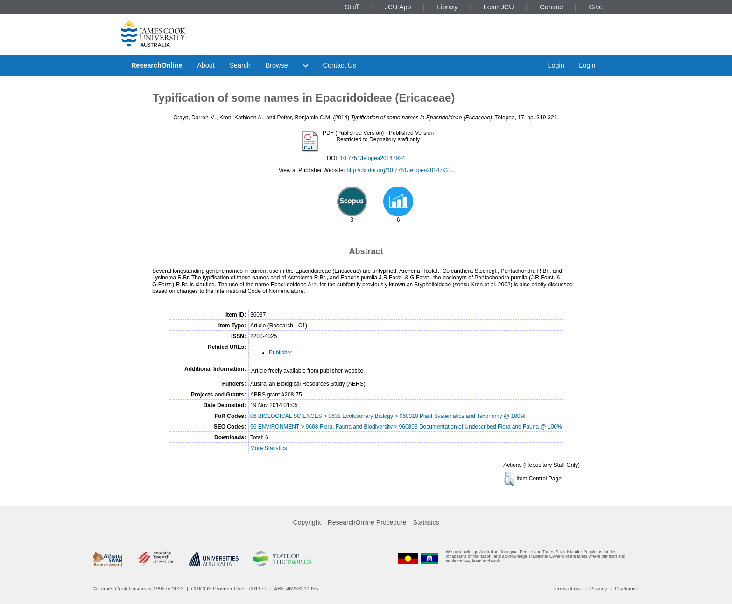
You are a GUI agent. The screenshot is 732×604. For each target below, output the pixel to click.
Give (596, 7)
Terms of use (567, 588)
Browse (277, 65)
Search (240, 65)
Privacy (598, 588)
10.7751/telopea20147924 (372, 158)
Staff (352, 7)
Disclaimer (627, 588)
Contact (551, 7)
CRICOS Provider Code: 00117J (229, 588)
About (206, 65)
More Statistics (268, 448)
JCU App (398, 7)
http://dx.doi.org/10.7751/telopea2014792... (399, 170)
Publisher (280, 352)
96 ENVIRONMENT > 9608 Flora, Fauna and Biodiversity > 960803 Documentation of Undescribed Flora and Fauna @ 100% (406, 426)
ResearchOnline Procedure (367, 522)
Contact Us (339, 65)
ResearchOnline (157, 65)
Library (447, 7)
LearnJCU (499, 7)
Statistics (426, 522)
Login (556, 65)
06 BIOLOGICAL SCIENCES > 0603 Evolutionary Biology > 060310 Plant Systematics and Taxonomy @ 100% (387, 416)
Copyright (307, 522)
